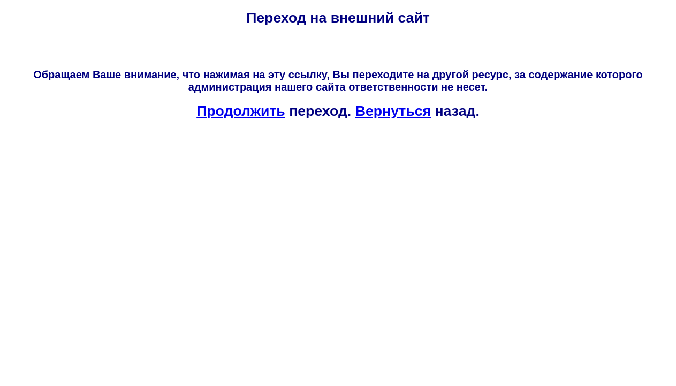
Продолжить (240, 111)
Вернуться (393, 111)
